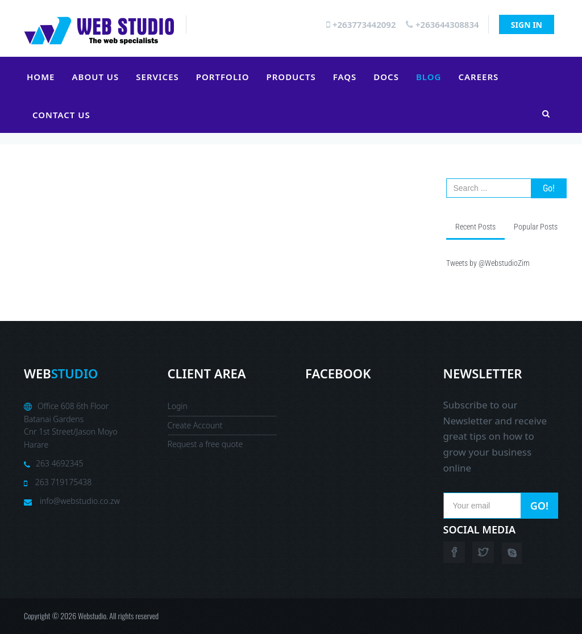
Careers (478, 76)
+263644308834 (442, 24)
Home (41, 76)
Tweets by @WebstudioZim (488, 263)
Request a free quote (205, 444)
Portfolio (223, 76)
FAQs (345, 76)
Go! (549, 188)
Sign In (526, 24)
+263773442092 (361, 24)
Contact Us (61, 114)
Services (157, 76)
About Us (95, 76)
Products (290, 76)
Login (178, 406)
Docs (386, 76)
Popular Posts (536, 226)
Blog (428, 76)
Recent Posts (475, 226)
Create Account (195, 425)
